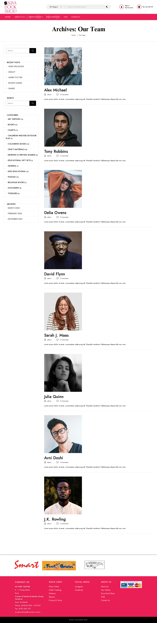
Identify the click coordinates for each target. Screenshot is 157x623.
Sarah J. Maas (56, 335)
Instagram (79, 586)
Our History (105, 590)
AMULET (11, 72)
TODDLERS (12, 193)
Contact (75, 17)
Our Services (53, 17)
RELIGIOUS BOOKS (16, 182)
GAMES (11, 88)
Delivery (52, 593)
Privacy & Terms (55, 600)
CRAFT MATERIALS (16, 149)
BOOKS (11, 124)
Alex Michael (55, 90)
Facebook (79, 590)
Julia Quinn (54, 396)
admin (49, 94)
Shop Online (36, 17)
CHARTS (11, 130)
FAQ (103, 597)
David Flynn (54, 274)
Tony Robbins (56, 151)
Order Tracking (55, 590)
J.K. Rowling (55, 519)
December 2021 (15, 219)
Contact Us (105, 600)
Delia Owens (55, 213)
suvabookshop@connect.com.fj (27, 612)
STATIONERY (13, 188)
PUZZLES (12, 177)
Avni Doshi (53, 458)
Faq (66, 17)
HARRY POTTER (15, 77)
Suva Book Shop (108, 593)
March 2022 (14, 208)
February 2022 (15, 213)
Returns (52, 597)
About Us (19, 17)
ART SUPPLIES (14, 119)
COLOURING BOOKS (17, 144)
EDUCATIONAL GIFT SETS (19, 160)
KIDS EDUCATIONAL (17, 171)
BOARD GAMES (15, 83)
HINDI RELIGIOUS (16, 66)
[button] (145, 7)
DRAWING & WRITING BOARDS (21, 155)
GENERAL (12, 166)
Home (8, 17)
